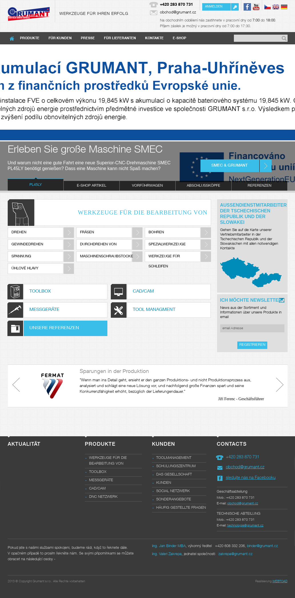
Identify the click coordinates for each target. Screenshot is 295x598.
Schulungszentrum (176, 466)
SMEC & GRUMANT (229, 166)
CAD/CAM (97, 489)
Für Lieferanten (120, 38)
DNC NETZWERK (103, 497)
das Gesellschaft (174, 475)
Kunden (163, 483)
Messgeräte (101, 480)
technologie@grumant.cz (245, 525)
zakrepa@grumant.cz (235, 554)
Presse (88, 38)
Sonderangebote (173, 500)
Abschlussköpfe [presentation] (203, 186)
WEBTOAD (280, 581)
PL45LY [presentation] (35, 185)
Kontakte (154, 38)
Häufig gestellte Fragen (181, 508)
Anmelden (213, 6)
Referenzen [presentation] (259, 186)
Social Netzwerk (173, 491)
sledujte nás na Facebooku (251, 478)
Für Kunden (60, 38)
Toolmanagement (173, 458)
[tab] (36, 186)
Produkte (29, 38)
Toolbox (97, 472)
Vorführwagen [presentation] (147, 186)
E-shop (179, 38)
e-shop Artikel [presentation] (91, 186)
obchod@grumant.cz (178, 13)
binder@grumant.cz (262, 546)
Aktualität (24, 444)
